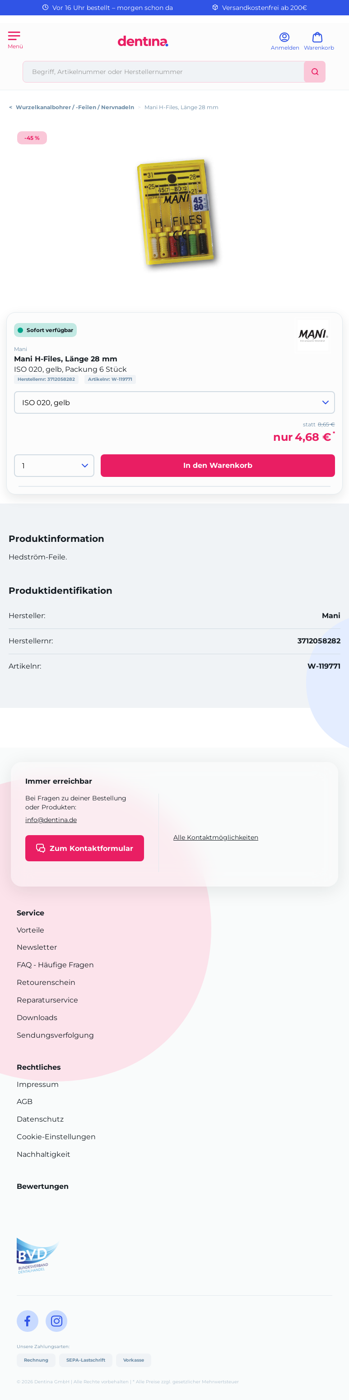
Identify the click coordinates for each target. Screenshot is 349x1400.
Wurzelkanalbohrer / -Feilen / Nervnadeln (75, 107)
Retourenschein (46, 982)
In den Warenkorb (217, 465)
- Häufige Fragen (63, 965)
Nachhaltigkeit (43, 1154)
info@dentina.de (51, 820)
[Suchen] (315, 72)
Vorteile (30, 930)
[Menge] (54, 465)
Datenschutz (40, 1119)
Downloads (37, 1017)
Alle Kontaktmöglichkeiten (215, 837)
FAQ (24, 965)
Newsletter (37, 947)
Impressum (38, 1084)
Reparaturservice (47, 1000)
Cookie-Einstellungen (56, 1136)
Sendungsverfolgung (55, 1035)
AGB (25, 1101)
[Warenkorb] (323, 44)
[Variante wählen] (174, 402)
